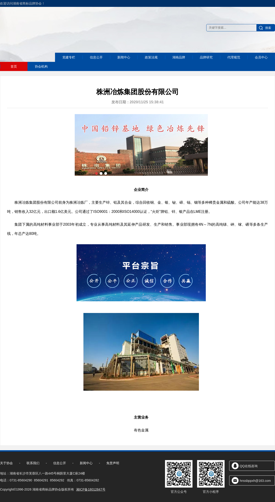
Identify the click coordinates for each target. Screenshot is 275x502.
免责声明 (112, 463)
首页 (14, 66)
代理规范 (233, 65)
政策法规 (151, 65)
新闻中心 (123, 65)
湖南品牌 (178, 65)
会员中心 (261, 65)
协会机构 (41, 66)
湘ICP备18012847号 (90, 489)
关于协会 (6, 463)
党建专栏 (68, 66)
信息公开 (96, 65)
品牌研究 (206, 65)
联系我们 (33, 463)
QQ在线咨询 (249, 466)
